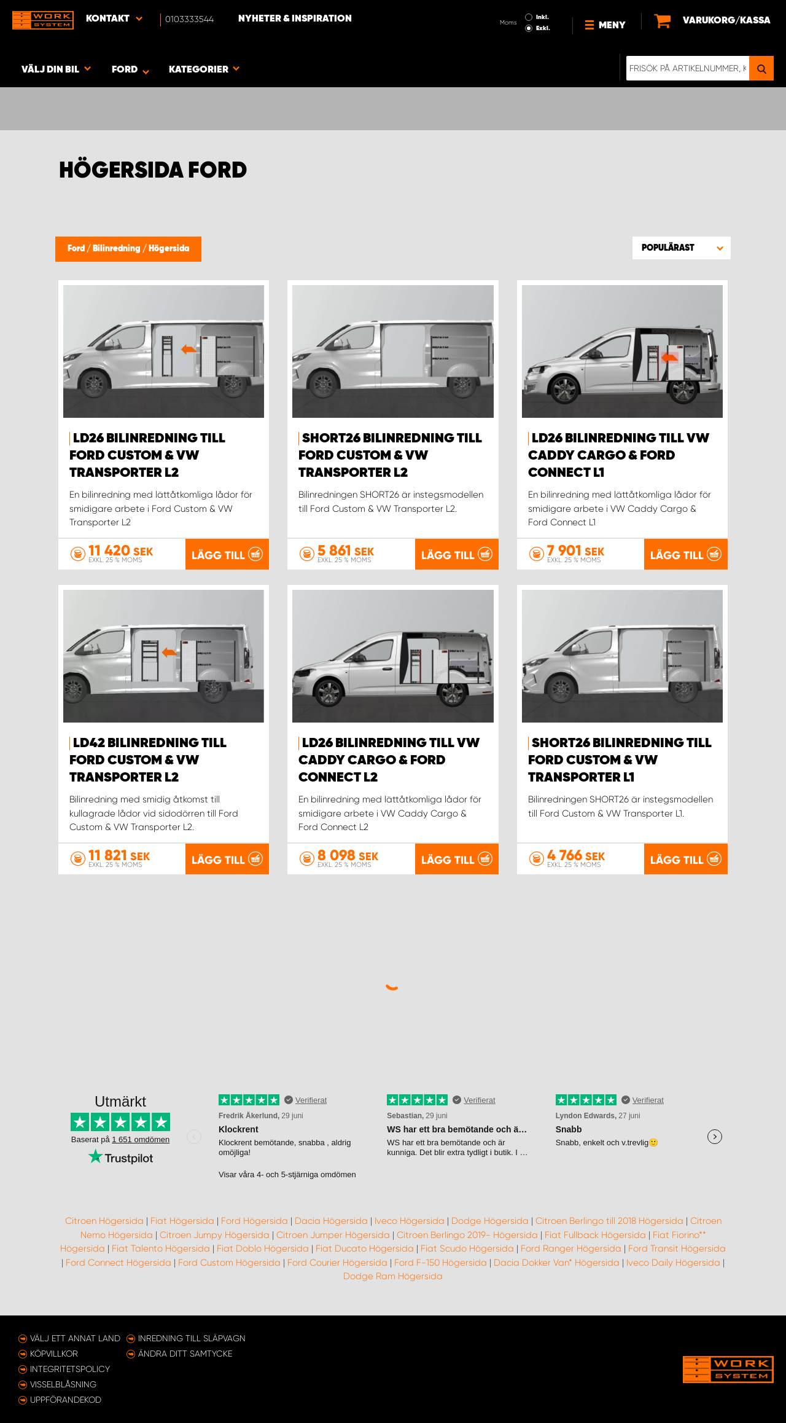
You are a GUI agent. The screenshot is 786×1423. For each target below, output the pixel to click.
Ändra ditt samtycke (185, 1353)
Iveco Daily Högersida (673, 1262)
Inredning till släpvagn (192, 1338)
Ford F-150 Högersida (440, 1262)
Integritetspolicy (70, 1369)
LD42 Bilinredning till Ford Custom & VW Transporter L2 (148, 761)
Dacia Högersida (331, 1220)
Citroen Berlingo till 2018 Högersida (609, 1220)
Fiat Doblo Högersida (263, 1248)
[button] (681, 248)
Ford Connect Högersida (118, 1262)
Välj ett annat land (75, 1338)
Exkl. (543, 28)
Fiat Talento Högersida (161, 1248)
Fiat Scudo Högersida (467, 1248)
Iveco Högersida (410, 1220)
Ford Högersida (254, 1220)
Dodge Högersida (490, 1220)
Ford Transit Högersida (677, 1248)
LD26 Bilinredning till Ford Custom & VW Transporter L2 (147, 456)
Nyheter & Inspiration (295, 19)
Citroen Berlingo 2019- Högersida (467, 1235)
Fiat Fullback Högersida (595, 1235)
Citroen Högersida (104, 1220)
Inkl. (542, 17)
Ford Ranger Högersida (571, 1248)
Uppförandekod (65, 1400)
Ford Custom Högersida (229, 1262)
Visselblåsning (63, 1384)
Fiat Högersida (182, 1220)
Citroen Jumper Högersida (333, 1235)
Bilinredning (117, 249)
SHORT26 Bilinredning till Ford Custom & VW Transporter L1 (620, 761)
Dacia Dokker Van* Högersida (557, 1262)
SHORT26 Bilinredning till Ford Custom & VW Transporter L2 (390, 456)
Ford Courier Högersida (337, 1262)
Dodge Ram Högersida (393, 1276)
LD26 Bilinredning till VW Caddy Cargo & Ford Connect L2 (389, 761)
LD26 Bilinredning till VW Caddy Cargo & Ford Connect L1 (618, 456)
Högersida (169, 249)
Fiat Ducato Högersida (365, 1248)
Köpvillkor (54, 1353)
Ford (77, 249)
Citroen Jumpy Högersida (215, 1235)
